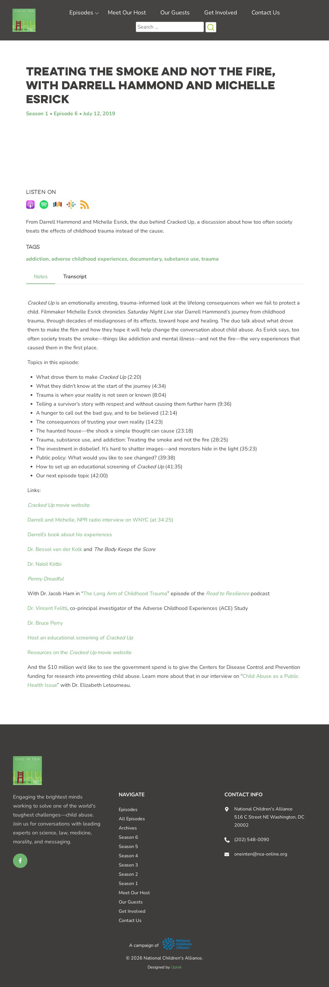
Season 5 (128, 846)
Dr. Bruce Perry (45, 622)
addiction (37, 258)
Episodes (81, 12)
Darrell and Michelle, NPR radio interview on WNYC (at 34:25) (100, 519)
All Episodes (132, 819)
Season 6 (128, 837)
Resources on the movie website (79, 652)
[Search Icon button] (210, 27)
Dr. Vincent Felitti (47, 608)
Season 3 (128, 865)
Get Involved (220, 12)
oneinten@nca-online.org (260, 854)
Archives (128, 828)
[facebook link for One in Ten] (20, 861)
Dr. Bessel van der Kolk (54, 549)
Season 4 (128, 856)
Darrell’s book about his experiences (69, 534)
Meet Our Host (127, 12)
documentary (145, 258)
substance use (181, 258)
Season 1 (37, 113)
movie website (58, 505)
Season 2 (128, 874)
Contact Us (266, 12)
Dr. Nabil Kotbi (44, 564)
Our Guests (175, 12)
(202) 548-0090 (251, 839)
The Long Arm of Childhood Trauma (125, 593)
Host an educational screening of (80, 637)
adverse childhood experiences (89, 258)
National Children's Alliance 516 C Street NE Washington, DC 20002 (269, 817)
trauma (210, 258)
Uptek (176, 967)
